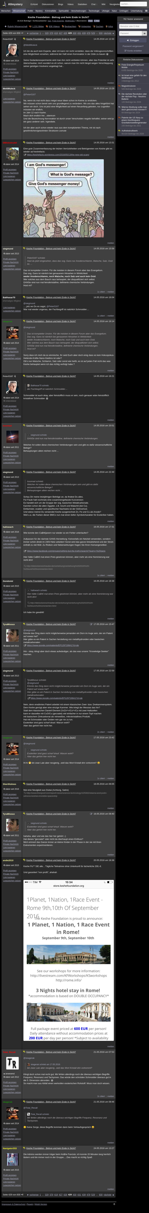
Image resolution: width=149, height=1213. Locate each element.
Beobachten (70, 26)
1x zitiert (101, 292)
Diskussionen (48, 4)
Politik (30, 11)
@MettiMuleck (30, 45)
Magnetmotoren (133, 87)
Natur (114, 11)
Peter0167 (9, 39)
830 (101, 33)
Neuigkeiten (115, 4)
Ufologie (105, 11)
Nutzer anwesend (133, 19)
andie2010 (8, 860)
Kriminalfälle (50, 11)
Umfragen (124, 11)
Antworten (86, 26)
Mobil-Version (41, 1204)
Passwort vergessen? (133, 46)
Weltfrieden (70, 21)
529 (93, 33)
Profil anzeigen (9, 69)
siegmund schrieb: (37, 435)
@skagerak (28, 1058)
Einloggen (134, 40)
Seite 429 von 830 (13, 33)
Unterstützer (10, 64)
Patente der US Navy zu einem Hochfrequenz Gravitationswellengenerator (133, 122)
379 (51, 33)
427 (60, 33)
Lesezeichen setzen (12, 79)
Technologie (94, 11)
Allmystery (15, 4)
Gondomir (8, 581)
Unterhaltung (136, 11)
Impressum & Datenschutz (13, 1204)
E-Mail (96, 21)
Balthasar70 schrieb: (38, 385)
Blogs (60, 4)
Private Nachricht (10, 72)
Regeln (30, 1204)
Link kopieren (9, 76)
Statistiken (82, 4)
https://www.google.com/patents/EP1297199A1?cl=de (53, 645)
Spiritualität (63, 11)
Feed (90, 21)
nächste (107, 33)
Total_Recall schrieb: (38, 1114)
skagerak (7, 321)
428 (65, 33)
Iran (49, 21)
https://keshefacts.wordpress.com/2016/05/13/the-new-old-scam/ (58, 154)
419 (56, 33)
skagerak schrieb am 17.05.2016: (43, 1064)
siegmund (8, 248)
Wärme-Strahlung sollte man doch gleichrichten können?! (133, 110)
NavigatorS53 (10, 1148)
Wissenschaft (19, 11)
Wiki (103, 4)
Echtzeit (34, 4)
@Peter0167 (29, 94)
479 (88, 33)
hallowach (8, 527)
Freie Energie (58, 21)
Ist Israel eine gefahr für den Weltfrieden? (133, 78)
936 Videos (54, 26)
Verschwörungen (78, 11)
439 (84, 33)
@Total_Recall (30, 1108)
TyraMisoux (9, 624)
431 (79, 33)
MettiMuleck (9, 88)
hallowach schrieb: (37, 590)
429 (70, 33)
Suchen (99, 26)
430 (75, 33)
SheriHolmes (9, 784)
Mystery (39, 11)
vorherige (34, 33)
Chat (94, 4)
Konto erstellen (134, 50)
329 (47, 33)
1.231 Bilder (38, 26)
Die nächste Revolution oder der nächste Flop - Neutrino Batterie (133, 98)
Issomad (7, 425)
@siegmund (29, 303)
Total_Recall (9, 1052)
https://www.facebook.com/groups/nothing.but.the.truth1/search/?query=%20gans (66, 551)
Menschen (5, 11)
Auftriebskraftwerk (133, 132)
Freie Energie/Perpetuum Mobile (133, 68)
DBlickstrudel (10, 142)
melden (110, 83)
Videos (70, 4)
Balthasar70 (9, 297)
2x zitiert (101, 732)
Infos (110, 26)
